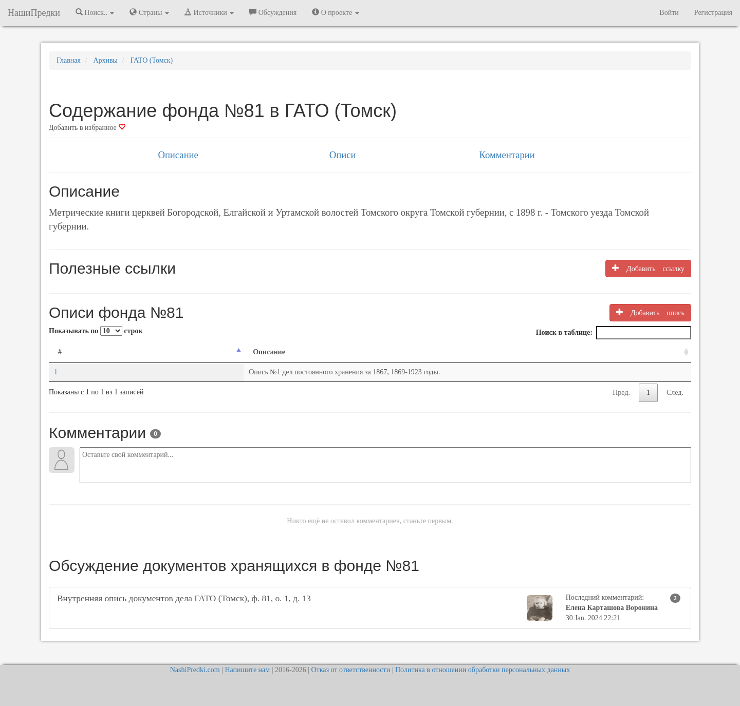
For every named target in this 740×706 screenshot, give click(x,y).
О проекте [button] (335, 12)
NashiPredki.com (195, 670)
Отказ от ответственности (350, 670)
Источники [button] (209, 12)
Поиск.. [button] (95, 12)
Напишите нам (247, 670)
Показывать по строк (95, 331)
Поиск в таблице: (613, 332)
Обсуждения (273, 12)
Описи (342, 154)
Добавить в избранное (87, 127)
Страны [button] (149, 12)
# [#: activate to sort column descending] (60, 352)
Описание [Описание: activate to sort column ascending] (138, 352)
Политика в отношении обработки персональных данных (482, 670)
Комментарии (506, 154)
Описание (178, 154)
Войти (668, 12)
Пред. (621, 392)
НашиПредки (34, 13)
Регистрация (713, 12)
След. (675, 392)
